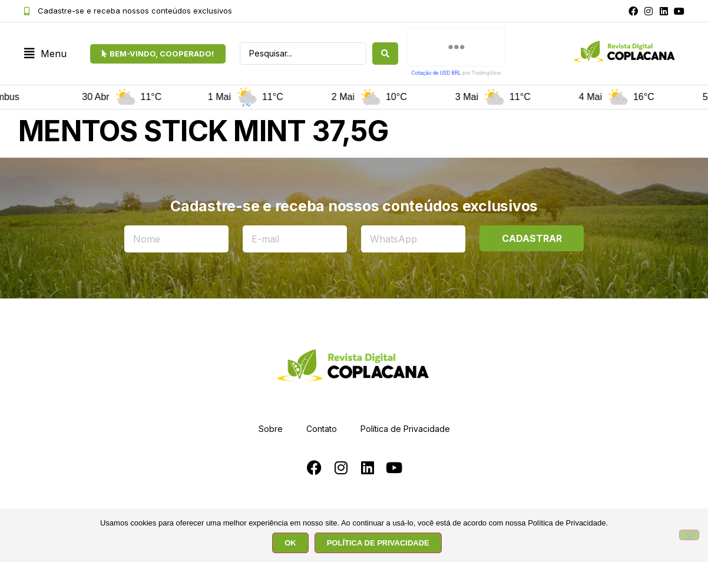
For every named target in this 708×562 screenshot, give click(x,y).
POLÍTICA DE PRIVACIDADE (378, 542)
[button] (45, 54)
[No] (689, 535)
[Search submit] (385, 53)
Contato (321, 429)
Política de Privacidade (405, 429)
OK (290, 542)
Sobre (271, 429)
